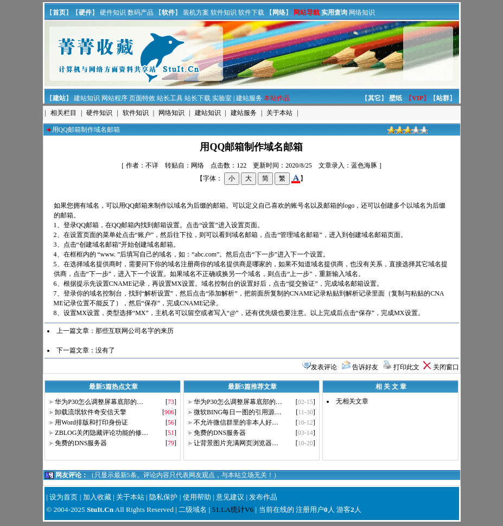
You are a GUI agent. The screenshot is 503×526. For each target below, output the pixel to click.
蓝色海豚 (364, 165)
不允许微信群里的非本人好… (236, 422)
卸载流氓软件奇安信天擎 (90, 412)
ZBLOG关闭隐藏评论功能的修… (101, 433)
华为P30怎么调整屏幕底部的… (99, 402)
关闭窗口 (446, 367)
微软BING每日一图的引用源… (237, 412)
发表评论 (324, 367)
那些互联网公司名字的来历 (134, 331)
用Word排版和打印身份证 (91, 422)
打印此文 (406, 367)
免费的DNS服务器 (81, 443)
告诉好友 (365, 367)
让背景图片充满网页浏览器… (236, 443)
